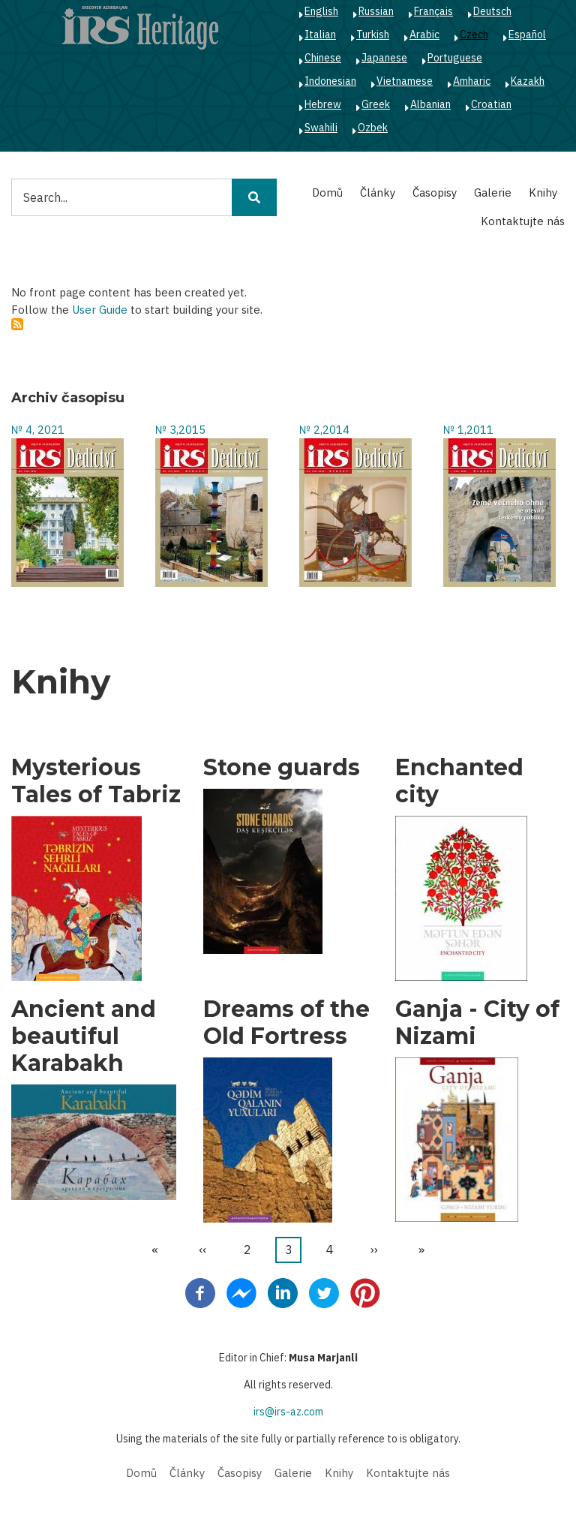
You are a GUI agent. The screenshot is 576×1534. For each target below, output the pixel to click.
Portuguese (455, 58)
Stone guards (281, 767)
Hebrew (322, 104)
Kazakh (527, 81)
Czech (474, 34)
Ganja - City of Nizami (477, 1023)
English (321, 11)
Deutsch (492, 11)
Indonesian (330, 81)
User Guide (100, 309)
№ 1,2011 (468, 430)
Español (527, 34)
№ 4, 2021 (37, 430)
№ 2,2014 (324, 430)
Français (433, 11)
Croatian (491, 104)
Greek (376, 104)
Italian (320, 34)
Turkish (372, 34)
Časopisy (434, 192)
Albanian (430, 104)
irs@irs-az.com (288, 1411)
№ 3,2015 (180, 430)
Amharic (471, 81)
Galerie (493, 192)
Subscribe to (17, 324)
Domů (327, 192)
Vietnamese (404, 81)
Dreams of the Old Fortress (286, 1023)
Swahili (321, 127)
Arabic (425, 34)
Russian (376, 11)
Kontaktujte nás (523, 221)
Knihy (543, 192)
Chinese (322, 58)
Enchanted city (459, 781)
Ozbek (373, 127)
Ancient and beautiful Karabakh (83, 1036)
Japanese (384, 58)
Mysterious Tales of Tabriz (96, 781)
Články (377, 192)
